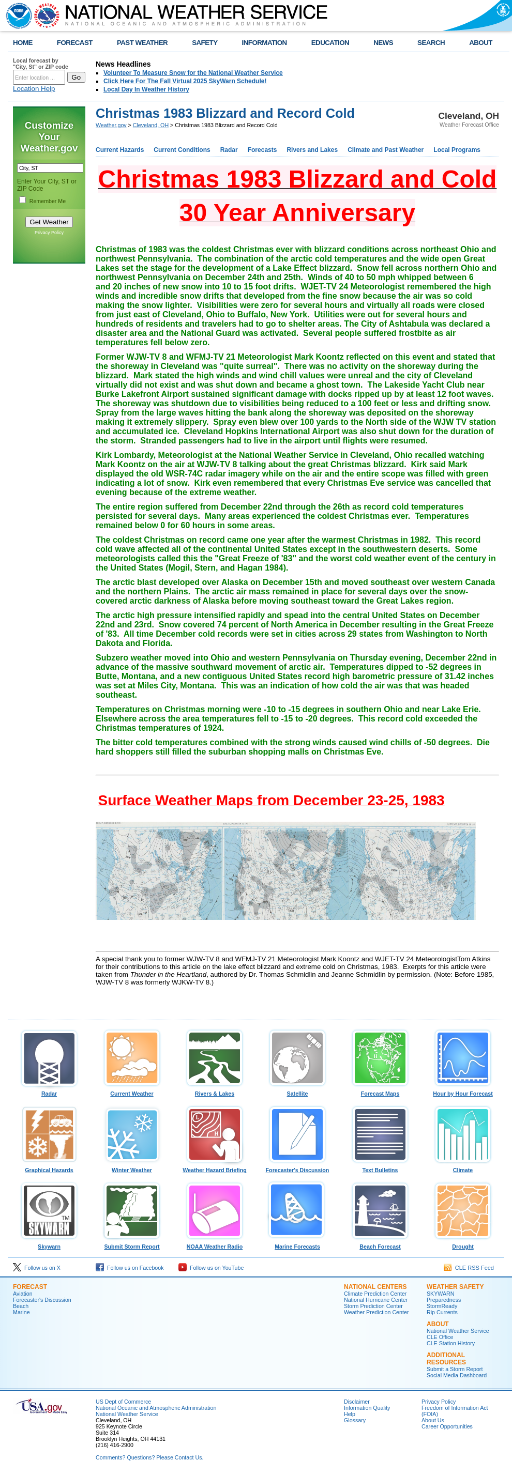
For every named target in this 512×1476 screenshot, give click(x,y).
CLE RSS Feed (469, 1268)
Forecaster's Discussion (297, 1167)
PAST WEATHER (142, 43)
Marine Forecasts (297, 1244)
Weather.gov (111, 125)
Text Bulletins (380, 1167)
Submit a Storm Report (455, 1369)
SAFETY (204, 43)
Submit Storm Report (131, 1244)
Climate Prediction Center (375, 1293)
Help (349, 1414)
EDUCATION (330, 43)
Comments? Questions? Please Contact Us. (149, 1457)
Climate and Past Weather (386, 149)
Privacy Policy (49, 232)
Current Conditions (182, 149)
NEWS (383, 43)
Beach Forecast (380, 1244)
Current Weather (131, 1091)
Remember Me (47, 201)
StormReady (442, 1306)
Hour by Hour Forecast (462, 1091)
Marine (21, 1312)
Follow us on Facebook (130, 1268)
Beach (20, 1306)
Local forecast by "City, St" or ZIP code (40, 63)
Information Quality (367, 1408)
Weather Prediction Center (376, 1312)
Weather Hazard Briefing (214, 1167)
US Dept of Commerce (123, 1401)
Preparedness (444, 1300)
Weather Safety (455, 1286)
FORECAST (75, 43)
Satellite (297, 1091)
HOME (23, 43)
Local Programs (456, 149)
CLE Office (440, 1337)
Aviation (23, 1293)
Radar (229, 149)
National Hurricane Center (376, 1300)
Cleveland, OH (151, 125)
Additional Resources (446, 1358)
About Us (432, 1420)
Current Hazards (120, 149)
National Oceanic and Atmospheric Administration (156, 1408)
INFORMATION (264, 43)
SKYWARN (440, 1293)
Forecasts (262, 149)
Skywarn (49, 1244)
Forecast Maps (380, 1091)
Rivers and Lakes (312, 149)
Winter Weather (131, 1167)
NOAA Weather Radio (214, 1244)
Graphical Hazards (49, 1167)
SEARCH (431, 43)
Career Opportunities (447, 1426)
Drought (462, 1244)
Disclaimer (357, 1401)
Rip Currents (442, 1312)
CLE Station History (451, 1343)
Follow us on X (37, 1268)
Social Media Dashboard (457, 1375)
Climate (462, 1167)
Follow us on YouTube (211, 1268)
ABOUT (480, 43)
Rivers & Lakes (214, 1091)
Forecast (30, 1286)
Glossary (355, 1420)
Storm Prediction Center (373, 1306)
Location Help (34, 89)
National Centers (375, 1286)
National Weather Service (458, 1331)
